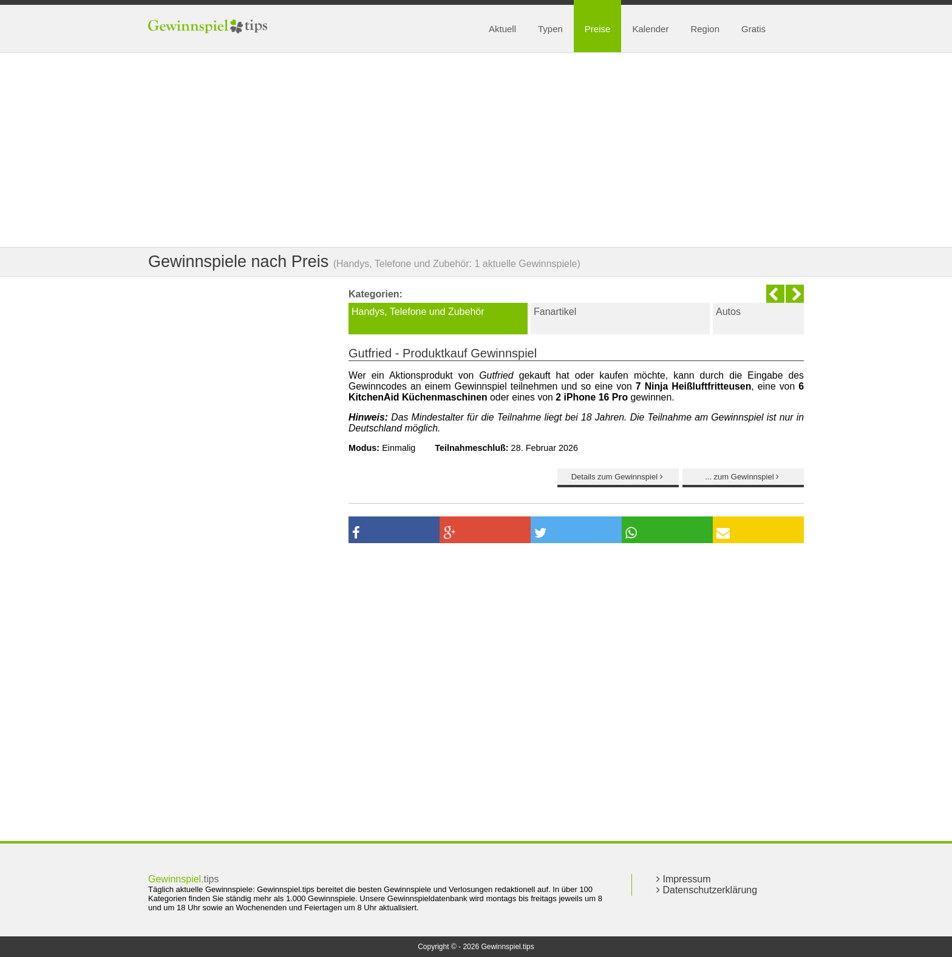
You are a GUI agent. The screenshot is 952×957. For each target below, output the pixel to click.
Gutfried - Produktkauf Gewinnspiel (442, 353)
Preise (598, 29)
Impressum (683, 879)
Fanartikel (555, 311)
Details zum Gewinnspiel (618, 476)
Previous (775, 294)
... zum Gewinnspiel (743, 476)
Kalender (650, 29)
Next (795, 294)
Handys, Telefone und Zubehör (418, 311)
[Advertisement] (476, 150)
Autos (728, 311)
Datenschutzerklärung (706, 890)
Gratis (753, 29)
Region (704, 29)
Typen (550, 29)
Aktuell (502, 29)
